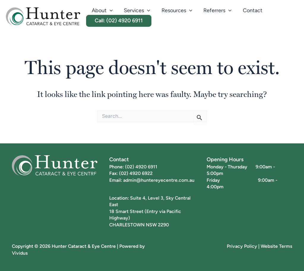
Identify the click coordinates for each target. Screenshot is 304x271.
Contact (250, 10)
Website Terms (276, 246)
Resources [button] (175, 10)
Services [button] (136, 10)
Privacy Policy (242, 246)
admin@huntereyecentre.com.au (158, 180)
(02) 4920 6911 (141, 166)
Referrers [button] (216, 10)
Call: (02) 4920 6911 (118, 20)
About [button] (102, 10)
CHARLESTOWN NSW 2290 (139, 224)
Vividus (20, 253)
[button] (109, 10)
